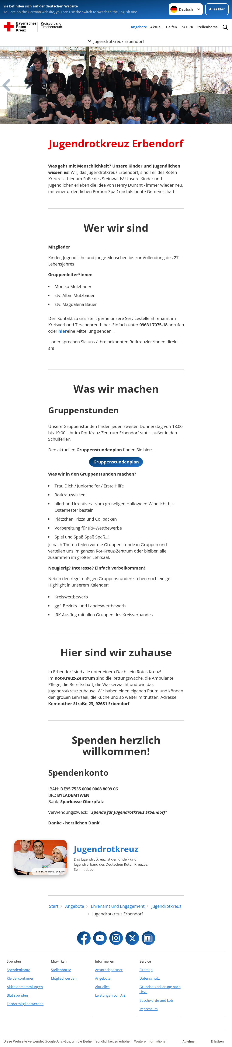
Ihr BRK (186, 27)
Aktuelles (102, 986)
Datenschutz (149, 978)
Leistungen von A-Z (110, 995)
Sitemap (146, 969)
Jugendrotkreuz (106, 848)
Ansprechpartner (109, 969)
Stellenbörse (207, 27)
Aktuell (156, 27)
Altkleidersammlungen (25, 986)
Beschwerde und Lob (156, 1000)
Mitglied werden (64, 978)
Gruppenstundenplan (116, 462)
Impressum (148, 1009)
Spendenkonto (18, 969)
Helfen (171, 27)
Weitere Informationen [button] (150, 1041)
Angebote (139, 27)
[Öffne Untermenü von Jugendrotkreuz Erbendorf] (116, 41)
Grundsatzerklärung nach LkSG (160, 989)
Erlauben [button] (217, 1041)
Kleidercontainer (20, 978)
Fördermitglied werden (25, 1004)
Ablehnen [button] (190, 1041)
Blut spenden (17, 995)
